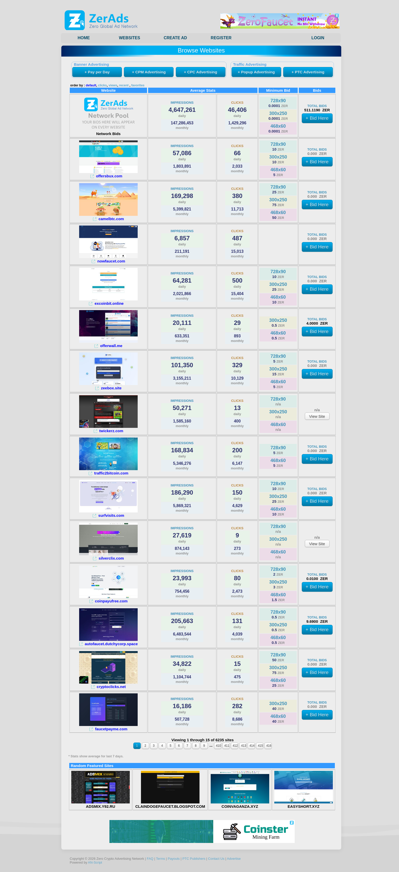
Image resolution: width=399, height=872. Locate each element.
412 (235, 745)
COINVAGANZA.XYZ (240, 804)
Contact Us (216, 859)
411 (226, 745)
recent (124, 85)
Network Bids (108, 131)
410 (218, 745)
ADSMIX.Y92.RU (100, 804)
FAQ (150, 859)
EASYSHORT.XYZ (303, 804)
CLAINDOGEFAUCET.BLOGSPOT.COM (170, 804)
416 (268, 745)
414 (251, 745)
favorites (138, 85)
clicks (102, 85)
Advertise (234, 859)
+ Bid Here (317, 118)
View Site (317, 416)
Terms (160, 859)
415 (260, 745)
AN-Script (95, 862)
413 (243, 745)
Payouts (174, 859)
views (113, 85)
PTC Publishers (193, 859)
